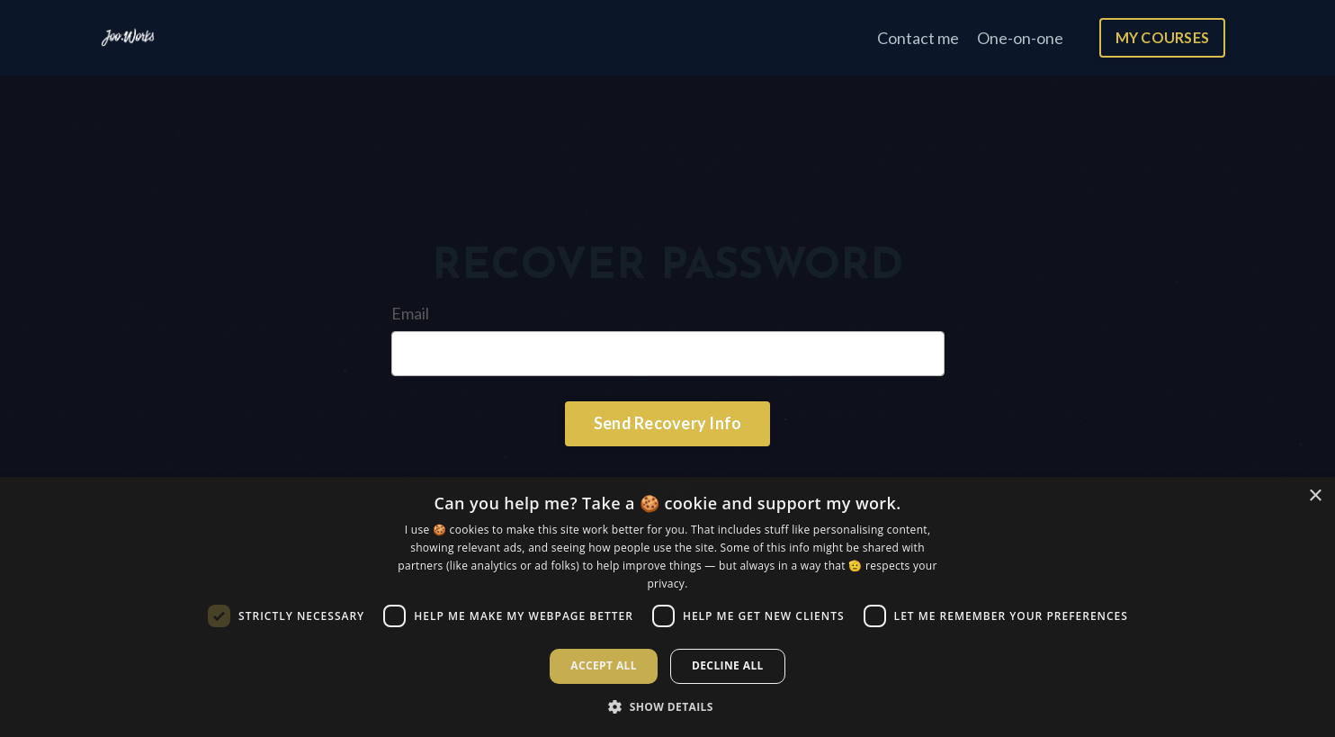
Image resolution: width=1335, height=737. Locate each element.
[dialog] (667, 607)
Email (410, 313)
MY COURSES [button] (1162, 37)
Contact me (918, 38)
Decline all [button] (728, 665)
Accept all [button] (603, 665)
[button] (667, 706)
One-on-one (1020, 38)
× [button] (1315, 496)
